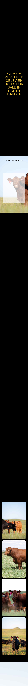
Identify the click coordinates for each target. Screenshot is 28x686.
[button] (25, 4)
